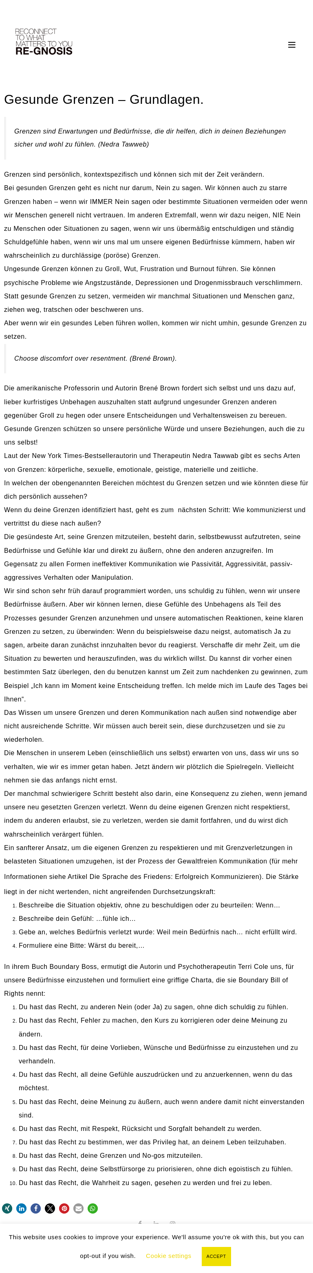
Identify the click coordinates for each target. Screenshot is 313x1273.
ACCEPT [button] (216, 1256)
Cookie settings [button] (169, 1255)
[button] (7, 1208)
